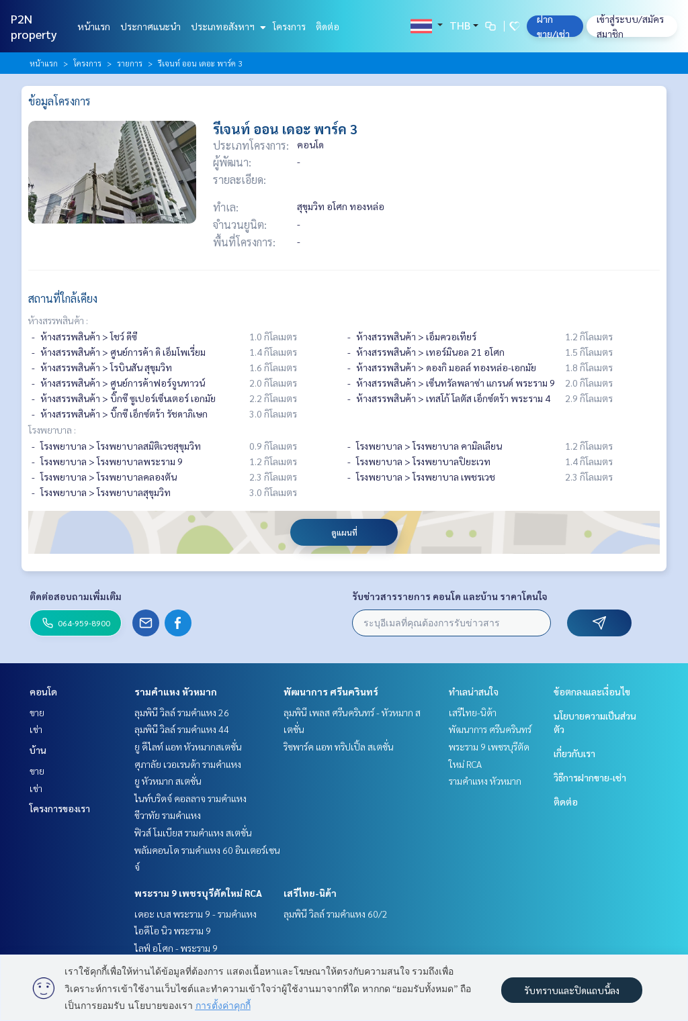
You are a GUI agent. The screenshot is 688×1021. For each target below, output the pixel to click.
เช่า (36, 729)
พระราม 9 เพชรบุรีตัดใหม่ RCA (198, 893)
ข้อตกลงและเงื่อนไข (592, 691)
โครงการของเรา (60, 808)
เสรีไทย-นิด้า (310, 893)
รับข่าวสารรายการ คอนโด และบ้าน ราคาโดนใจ (450, 596)
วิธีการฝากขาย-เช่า (590, 777)
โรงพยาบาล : (52, 430)
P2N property (34, 26)
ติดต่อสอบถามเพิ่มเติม (76, 596)
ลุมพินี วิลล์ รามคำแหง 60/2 (336, 914)
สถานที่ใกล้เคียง (62, 298)
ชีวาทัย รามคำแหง (167, 815)
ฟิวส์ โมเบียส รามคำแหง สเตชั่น (193, 832)
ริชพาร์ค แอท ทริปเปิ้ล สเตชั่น (339, 746)
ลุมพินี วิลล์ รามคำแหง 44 (181, 729)
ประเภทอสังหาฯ (227, 26)
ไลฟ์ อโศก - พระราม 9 (176, 948)
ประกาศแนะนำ (150, 26)
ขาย (37, 712)
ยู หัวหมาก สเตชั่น (168, 781)
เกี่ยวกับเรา (574, 753)
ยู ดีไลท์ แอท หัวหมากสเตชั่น (188, 746)
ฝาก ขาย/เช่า (553, 26)
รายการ (129, 63)
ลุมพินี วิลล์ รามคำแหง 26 (181, 712)
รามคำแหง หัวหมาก (175, 691)
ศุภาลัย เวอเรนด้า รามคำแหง (187, 764)
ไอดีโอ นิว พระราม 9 (172, 930)
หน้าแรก (93, 26)
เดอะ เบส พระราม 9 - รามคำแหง (195, 914)
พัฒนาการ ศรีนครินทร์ (331, 691)
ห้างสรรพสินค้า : (58, 320)
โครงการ (289, 26)
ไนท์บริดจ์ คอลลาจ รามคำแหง (190, 798)
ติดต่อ (327, 26)
